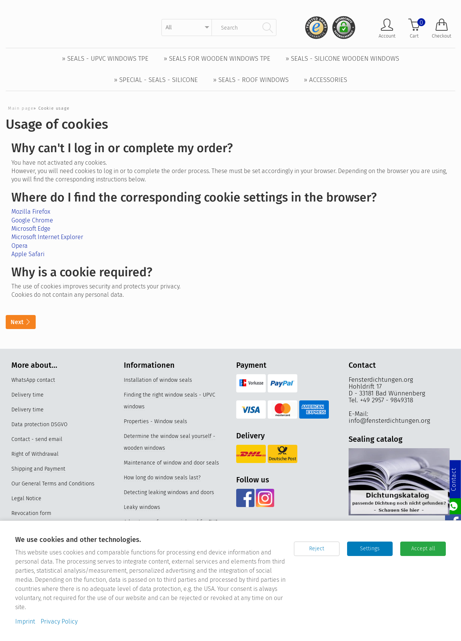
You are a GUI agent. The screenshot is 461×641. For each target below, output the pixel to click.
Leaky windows (142, 507)
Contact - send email (36, 439)
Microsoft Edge (31, 228)
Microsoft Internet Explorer (47, 237)
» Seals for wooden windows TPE (217, 59)
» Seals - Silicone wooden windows (342, 59)
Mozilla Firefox (30, 211)
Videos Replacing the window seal (165, 564)
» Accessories (325, 80)
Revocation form (31, 513)
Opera (19, 245)
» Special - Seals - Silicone (156, 80)
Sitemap (21, 528)
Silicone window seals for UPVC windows (173, 593)
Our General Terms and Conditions (53, 484)
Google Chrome (32, 220)
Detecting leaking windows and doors (169, 493)
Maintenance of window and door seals (171, 463)
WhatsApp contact (33, 380)
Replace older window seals (157, 578)
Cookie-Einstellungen (37, 543)
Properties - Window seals (155, 422)
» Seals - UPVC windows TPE (105, 59)
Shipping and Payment (38, 469)
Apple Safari (27, 254)
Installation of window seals (158, 380)
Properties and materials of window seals (174, 549)
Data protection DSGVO (39, 425)
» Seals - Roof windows (251, 80)
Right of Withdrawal (34, 454)
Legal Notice (26, 499)
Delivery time (27, 395)
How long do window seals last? (162, 478)
